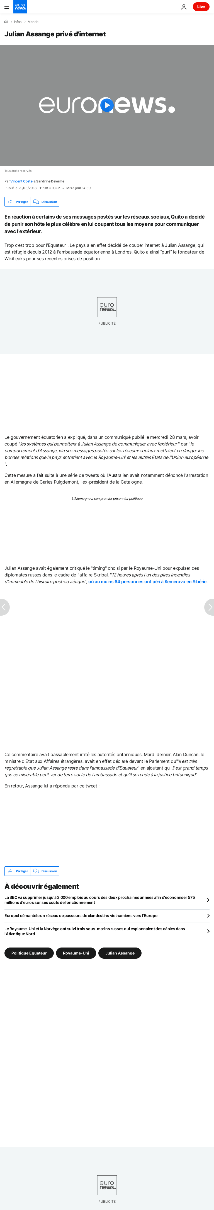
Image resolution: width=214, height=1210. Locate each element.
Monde (33, 22)
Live (201, 6)
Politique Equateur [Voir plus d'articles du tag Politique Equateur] (29, 953)
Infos (17, 22)
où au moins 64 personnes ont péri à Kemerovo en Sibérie (147, 581)
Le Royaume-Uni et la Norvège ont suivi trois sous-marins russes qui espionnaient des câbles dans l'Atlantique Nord (94, 931)
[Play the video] (107, 105)
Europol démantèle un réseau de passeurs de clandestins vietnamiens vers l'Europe (80, 915)
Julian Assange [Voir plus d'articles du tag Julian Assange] (120, 953)
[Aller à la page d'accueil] (20, 6)
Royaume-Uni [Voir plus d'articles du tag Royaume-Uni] (76, 953)
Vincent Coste (21, 181)
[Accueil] (6, 22)
